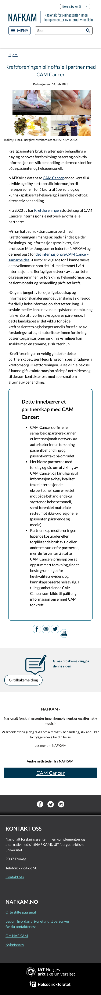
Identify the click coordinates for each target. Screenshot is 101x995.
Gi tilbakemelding (23, 680)
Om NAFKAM (17, 935)
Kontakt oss (15, 877)
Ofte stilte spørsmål (21, 912)
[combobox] (64, 30)
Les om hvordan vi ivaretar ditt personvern (38, 921)
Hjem (13, 54)
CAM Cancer (53, 177)
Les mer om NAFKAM (50, 745)
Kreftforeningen (47, 210)
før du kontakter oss (21, 926)
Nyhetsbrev (15, 944)
